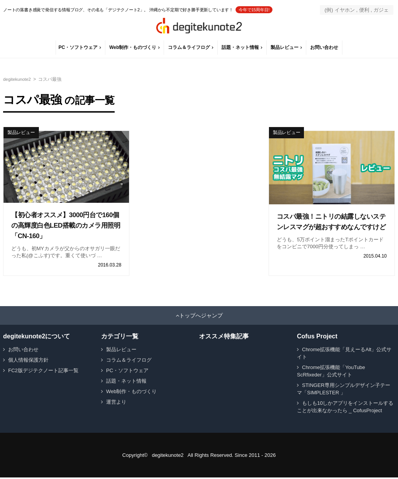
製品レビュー (285, 47)
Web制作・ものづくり (133, 47)
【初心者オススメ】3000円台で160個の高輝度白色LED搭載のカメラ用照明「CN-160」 (65, 225)
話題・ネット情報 (241, 47)
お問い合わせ (325, 47)
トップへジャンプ (201, 317)
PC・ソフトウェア (78, 47)
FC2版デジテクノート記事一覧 (43, 372)
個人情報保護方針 (28, 361)
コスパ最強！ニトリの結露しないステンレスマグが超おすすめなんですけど (331, 227)
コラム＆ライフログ (190, 47)
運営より (116, 403)
